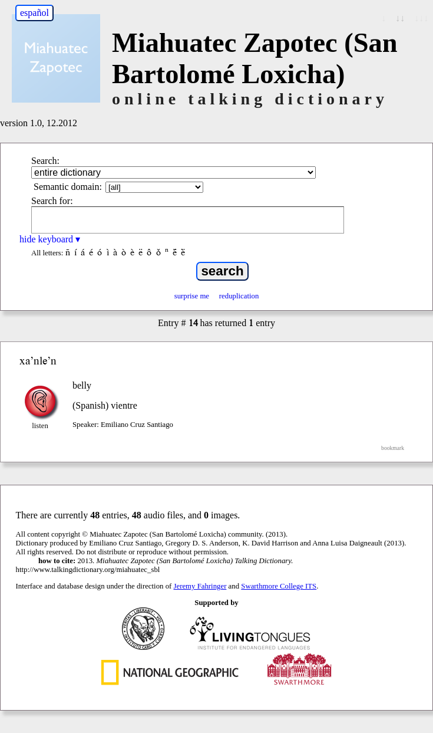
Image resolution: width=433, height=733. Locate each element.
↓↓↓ (421, 18)
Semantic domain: (68, 187)
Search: (45, 161)
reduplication (239, 296)
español (34, 13)
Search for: (52, 201)
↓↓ (400, 18)
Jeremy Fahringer (200, 586)
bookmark (392, 448)
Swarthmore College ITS (278, 586)
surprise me (191, 296)
